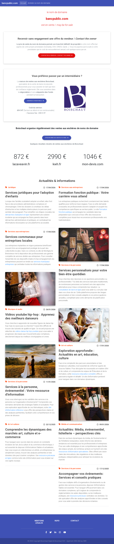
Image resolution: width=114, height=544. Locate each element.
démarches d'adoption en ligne (17, 215)
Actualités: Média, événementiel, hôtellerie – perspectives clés (82, 431)
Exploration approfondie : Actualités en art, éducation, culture (78, 354)
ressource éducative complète (84, 374)
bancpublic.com (57, 18)
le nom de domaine (57, 12)
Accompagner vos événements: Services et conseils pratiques (81, 475)
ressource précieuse (78, 496)
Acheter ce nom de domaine (39, 3)
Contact (75, 521)
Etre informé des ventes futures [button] (56, 137)
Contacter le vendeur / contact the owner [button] (56, 55)
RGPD (57, 521)
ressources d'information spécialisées (73, 451)
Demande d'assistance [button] (35, 100)
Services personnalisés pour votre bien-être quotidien (83, 272)
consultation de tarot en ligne (70, 290)
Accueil (23, 3)
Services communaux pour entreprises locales (24, 238)
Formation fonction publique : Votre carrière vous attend (84, 194)
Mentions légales (39, 522)
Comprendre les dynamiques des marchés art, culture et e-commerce (28, 433)
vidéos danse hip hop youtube (27, 331)
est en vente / (57, 24)
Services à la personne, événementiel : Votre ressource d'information (27, 390)
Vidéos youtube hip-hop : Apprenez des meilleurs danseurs (30, 316)
